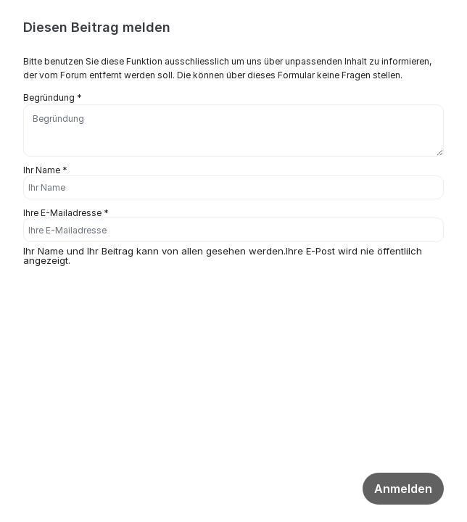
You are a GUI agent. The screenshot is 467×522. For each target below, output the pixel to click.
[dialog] (233, 165)
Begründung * (52, 97)
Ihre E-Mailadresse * (66, 212)
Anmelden (403, 488)
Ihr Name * (45, 170)
